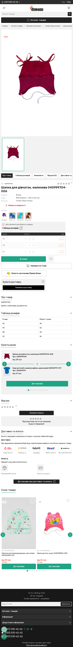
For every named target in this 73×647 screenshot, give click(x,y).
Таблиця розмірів (22, 176)
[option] (13, 154)
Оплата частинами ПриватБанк (24, 273)
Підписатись (66, 604)
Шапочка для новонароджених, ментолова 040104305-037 (18, 554)
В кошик (23, 259)
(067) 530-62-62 (11, 629)
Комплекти (38, 176)
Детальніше (36, 384)
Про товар (7, 176)
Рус (69, 2)
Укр (63, 2)
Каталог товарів (36, 20)
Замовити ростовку (23, 288)
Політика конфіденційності (36, 645)
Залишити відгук (36, 413)
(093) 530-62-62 (12, 636)
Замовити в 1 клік (36, 265)
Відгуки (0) (52, 176)
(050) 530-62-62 (12, 632)
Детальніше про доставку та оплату (36, 481)
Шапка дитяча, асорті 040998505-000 (52, 553)
